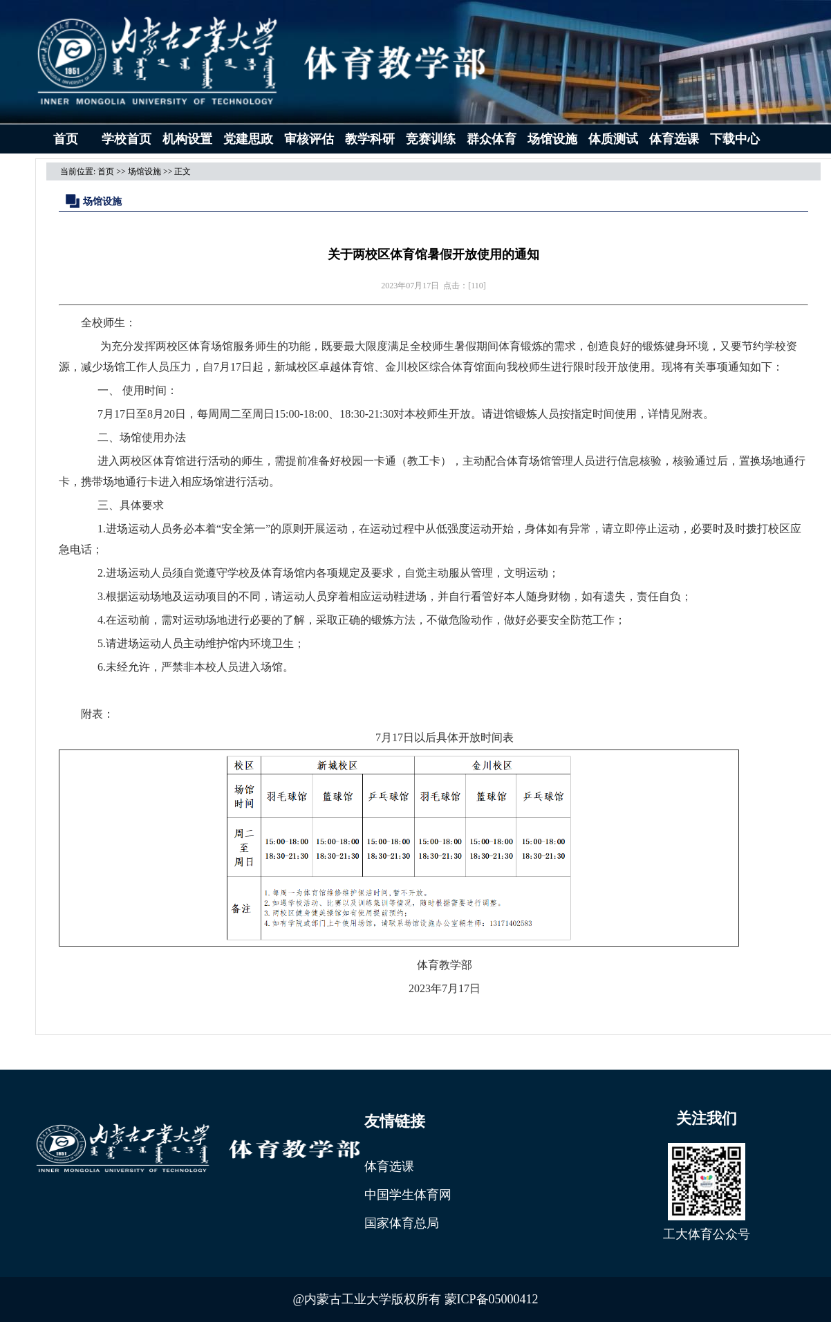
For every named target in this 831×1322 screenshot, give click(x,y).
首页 (65, 139)
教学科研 (370, 139)
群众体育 (491, 139)
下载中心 (735, 139)
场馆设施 (552, 139)
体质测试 (613, 139)
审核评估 (309, 139)
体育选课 (674, 139)
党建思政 (248, 139)
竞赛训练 (431, 139)
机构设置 (187, 139)
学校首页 (126, 139)
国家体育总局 (401, 1223)
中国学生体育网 (407, 1195)
